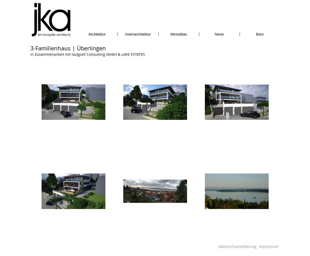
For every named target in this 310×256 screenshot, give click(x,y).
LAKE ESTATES (133, 54)
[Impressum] (268, 246)
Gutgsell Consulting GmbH (94, 54)
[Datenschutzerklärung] (237, 246)
